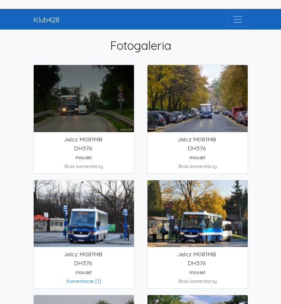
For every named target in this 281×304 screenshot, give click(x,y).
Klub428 (46, 19)
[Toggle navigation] (237, 19)
